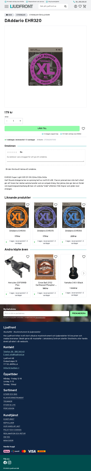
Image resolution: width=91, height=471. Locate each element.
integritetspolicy (40, 317)
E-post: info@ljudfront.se (13, 355)
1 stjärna (8, 152)
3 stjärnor (12, 152)
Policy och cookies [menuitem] (12, 430)
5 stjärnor (16, 152)
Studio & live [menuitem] (9, 405)
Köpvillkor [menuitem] (8, 423)
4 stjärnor (14, 152)
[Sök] (65, 6)
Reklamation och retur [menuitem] (14, 434)
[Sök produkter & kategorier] (50, 6)
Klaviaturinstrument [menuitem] (13, 398)
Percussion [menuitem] (8, 409)
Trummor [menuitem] (7, 402)
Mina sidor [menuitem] (8, 441)
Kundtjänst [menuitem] (8, 419)
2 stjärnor (10, 152)
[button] (7, 7)
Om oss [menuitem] (6, 437)
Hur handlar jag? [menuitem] (11, 427)
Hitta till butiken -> (11, 368)
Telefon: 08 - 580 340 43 (13, 352)
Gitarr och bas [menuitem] (10, 395)
